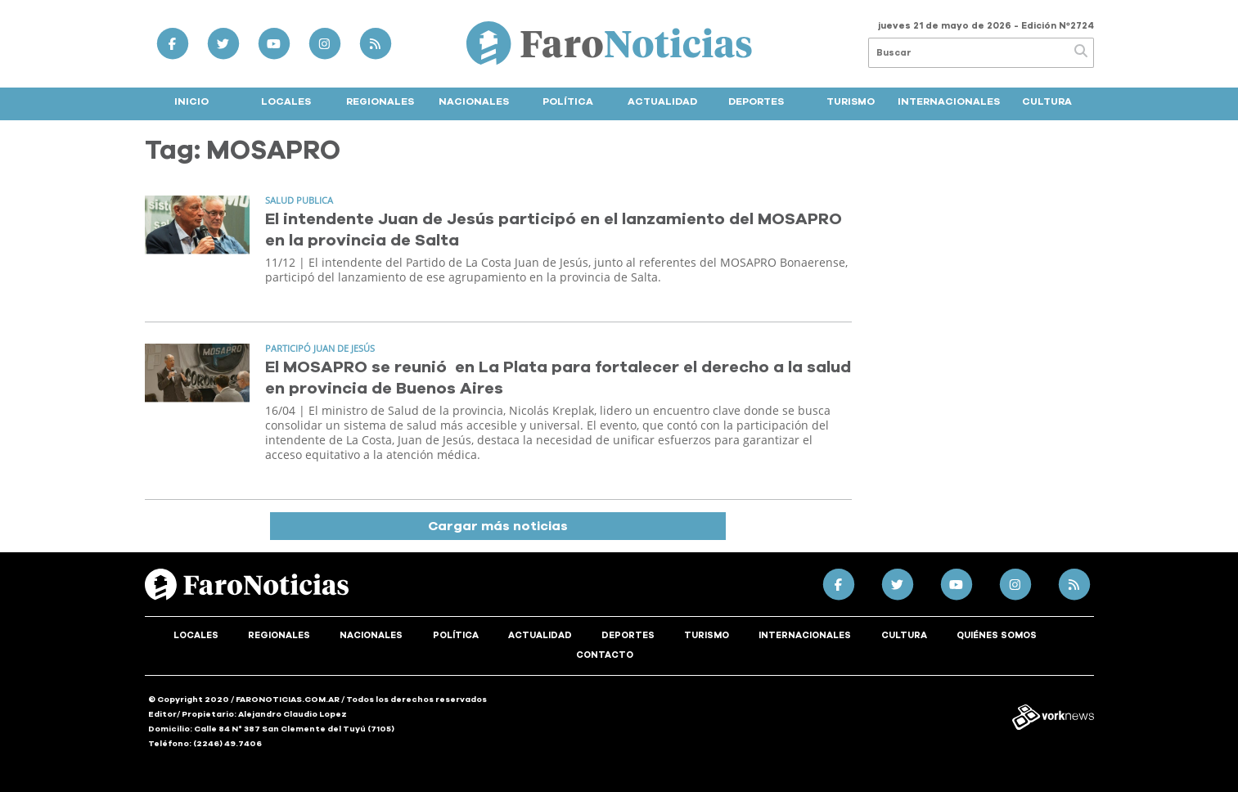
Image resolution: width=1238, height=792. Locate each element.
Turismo (850, 101)
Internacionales (949, 101)
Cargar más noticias (498, 526)
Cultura (1047, 101)
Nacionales (474, 101)
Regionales (380, 101)
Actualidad (662, 101)
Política (567, 101)
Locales (286, 101)
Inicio (191, 101)
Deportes (756, 101)
